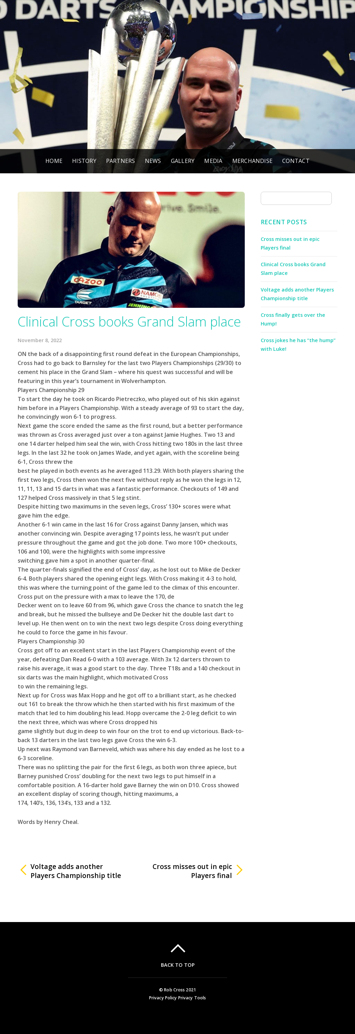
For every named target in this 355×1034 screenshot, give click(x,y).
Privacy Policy (163, 998)
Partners (120, 161)
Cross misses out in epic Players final (185, 871)
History (84, 161)
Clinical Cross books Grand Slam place (129, 321)
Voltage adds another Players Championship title (76, 871)
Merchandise (252, 161)
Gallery (183, 161)
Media (213, 161)
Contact (296, 161)
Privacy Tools (192, 998)
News (153, 161)
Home (53, 161)
